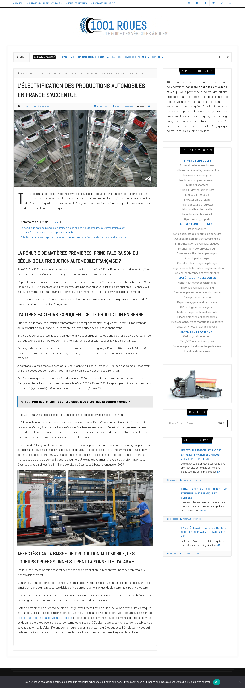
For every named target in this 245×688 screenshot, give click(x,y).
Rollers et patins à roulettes (197, 204)
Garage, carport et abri (197, 297)
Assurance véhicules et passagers (197, 253)
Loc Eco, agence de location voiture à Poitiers (44, 617)
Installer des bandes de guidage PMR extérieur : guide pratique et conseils (204, 493)
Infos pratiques (197, 228)
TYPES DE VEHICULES (37, 73)
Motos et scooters (197, 184)
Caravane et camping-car (197, 175)
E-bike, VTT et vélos (197, 194)
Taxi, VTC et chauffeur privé (197, 341)
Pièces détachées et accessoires (197, 316)
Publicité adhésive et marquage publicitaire (197, 321)
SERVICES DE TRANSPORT (197, 331)
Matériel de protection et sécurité (197, 312)
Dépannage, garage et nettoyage (197, 302)
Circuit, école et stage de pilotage (197, 263)
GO (220, 471)
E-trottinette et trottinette (197, 209)
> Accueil (19, 3)
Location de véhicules (197, 351)
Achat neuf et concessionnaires (197, 282)
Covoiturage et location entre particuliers (197, 346)
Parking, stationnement (197, 336)
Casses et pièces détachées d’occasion (197, 292)
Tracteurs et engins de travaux (197, 180)
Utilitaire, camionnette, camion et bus (197, 170)
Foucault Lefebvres (122, 106)
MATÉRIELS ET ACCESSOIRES (44, 57)
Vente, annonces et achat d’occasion (197, 326)
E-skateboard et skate (197, 199)
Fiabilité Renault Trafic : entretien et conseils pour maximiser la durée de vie (204, 532)
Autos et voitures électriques (63, 73)
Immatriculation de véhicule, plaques (197, 243)
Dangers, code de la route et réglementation (197, 268)
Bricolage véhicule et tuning (197, 287)
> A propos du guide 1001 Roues (46, 3)
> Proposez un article (109, 3)
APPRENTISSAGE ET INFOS (197, 224)
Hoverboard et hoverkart (197, 214)
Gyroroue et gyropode (197, 219)
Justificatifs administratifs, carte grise (197, 238)
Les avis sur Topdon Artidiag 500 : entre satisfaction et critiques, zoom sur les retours (110, 57)
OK (217, 682)
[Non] (240, 682)
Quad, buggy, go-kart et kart (197, 189)
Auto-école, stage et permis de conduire (197, 233)
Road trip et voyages (197, 258)
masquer (55, 222)
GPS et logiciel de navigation (197, 307)
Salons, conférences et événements (197, 272)
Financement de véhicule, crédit (197, 248)
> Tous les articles (80, 3)
